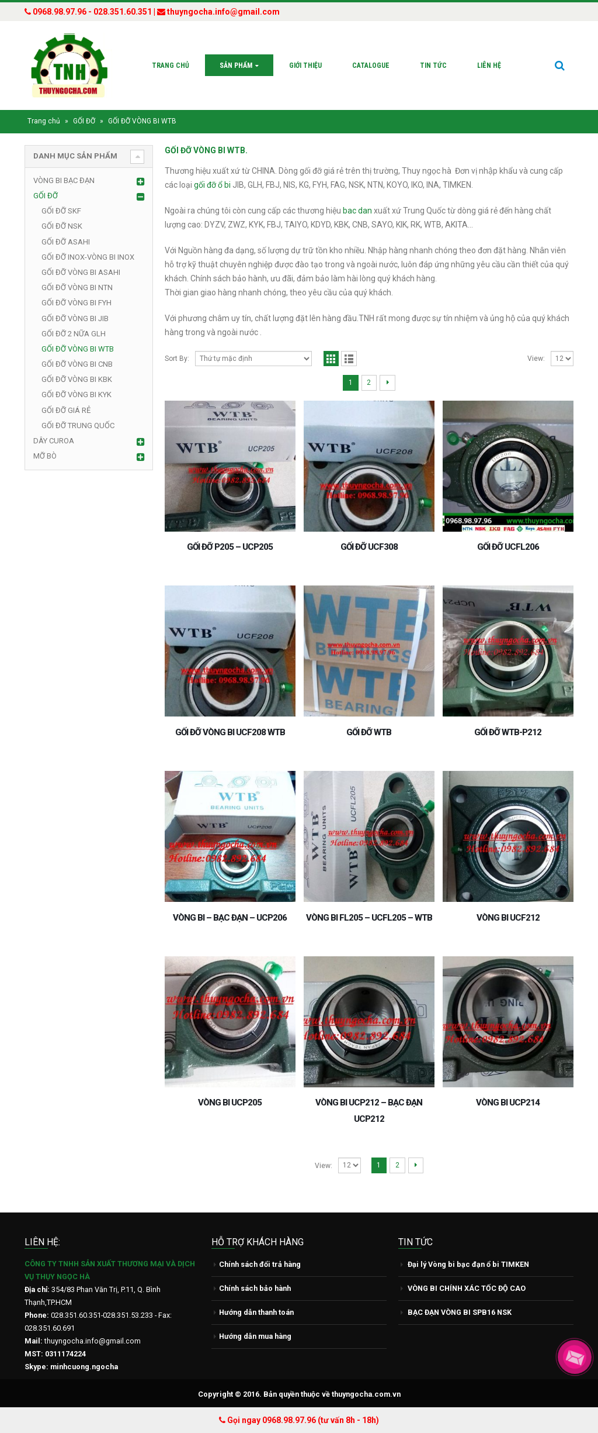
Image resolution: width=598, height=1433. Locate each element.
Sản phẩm (236, 65)
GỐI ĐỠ (84, 121)
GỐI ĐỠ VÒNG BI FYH (76, 302)
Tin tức (433, 65)
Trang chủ (170, 65)
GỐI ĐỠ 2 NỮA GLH (73, 333)
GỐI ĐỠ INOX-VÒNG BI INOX (87, 257)
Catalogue (371, 65)
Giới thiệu (305, 65)
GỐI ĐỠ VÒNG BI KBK (76, 379)
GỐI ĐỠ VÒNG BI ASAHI (80, 272)
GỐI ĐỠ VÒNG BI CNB (77, 364)
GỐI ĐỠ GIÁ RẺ (66, 410)
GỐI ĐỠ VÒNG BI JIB (75, 318)
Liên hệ (489, 65)
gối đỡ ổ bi (212, 185)
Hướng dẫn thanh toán (256, 1312)
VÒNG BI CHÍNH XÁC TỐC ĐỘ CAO (467, 1288)
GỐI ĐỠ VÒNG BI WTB (77, 349)
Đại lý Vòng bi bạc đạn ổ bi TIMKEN (468, 1264)
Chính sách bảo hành (255, 1288)
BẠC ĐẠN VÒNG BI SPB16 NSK (460, 1312)
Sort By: (177, 358)
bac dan (358, 210)
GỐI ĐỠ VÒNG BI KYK (76, 394)
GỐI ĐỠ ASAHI (65, 241)
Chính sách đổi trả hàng (260, 1264)
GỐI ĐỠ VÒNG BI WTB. (206, 150)
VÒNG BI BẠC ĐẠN (64, 180)
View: (536, 358)
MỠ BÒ (45, 456)
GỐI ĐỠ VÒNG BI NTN (77, 287)
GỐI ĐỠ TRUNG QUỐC (77, 425)
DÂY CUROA (53, 440)
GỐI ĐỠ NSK (61, 226)
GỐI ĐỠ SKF (61, 210)
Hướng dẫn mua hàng (255, 1336)
